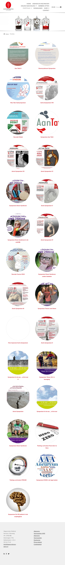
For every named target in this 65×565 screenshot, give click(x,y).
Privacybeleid (38, 542)
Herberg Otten (43, 6)
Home (29, 3)
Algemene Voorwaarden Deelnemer (38, 538)
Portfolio (26, 8)
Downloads (38, 8)
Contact (46, 10)
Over (46, 8)
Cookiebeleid (38, 544)
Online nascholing (28, 6)
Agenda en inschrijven (40, 3)
